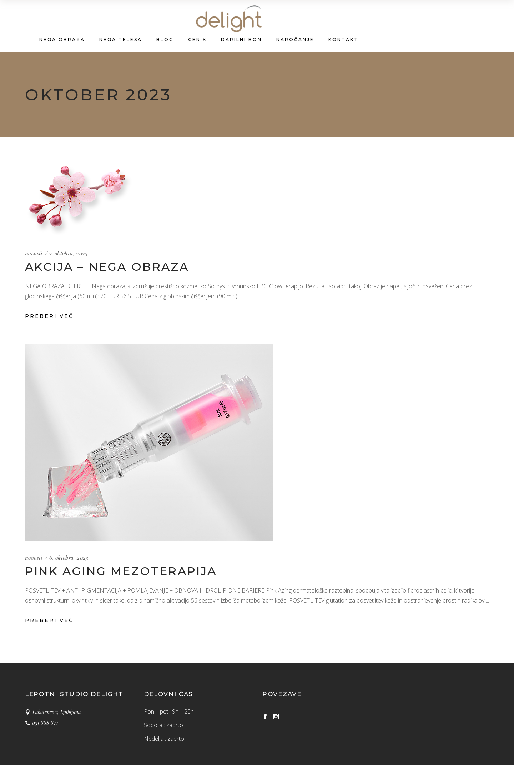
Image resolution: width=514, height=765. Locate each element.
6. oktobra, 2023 (69, 557)
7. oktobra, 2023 (68, 253)
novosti (34, 253)
